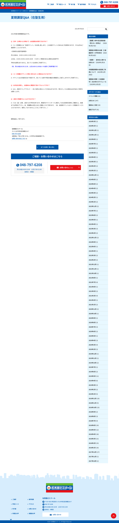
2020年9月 (92, 318)
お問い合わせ (32, 509)
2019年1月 (92, 394)
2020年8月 (92, 322)
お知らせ (91, 100)
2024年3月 (92, 193)
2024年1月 (92, 202)
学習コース (62, 4)
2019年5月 (92, 376)
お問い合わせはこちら (18, 138)
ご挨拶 (52, 4)
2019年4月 (92, 380)
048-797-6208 (16, 134)
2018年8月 (92, 416)
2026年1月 (92, 126)
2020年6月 (92, 331)
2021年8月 (92, 278)
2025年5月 (92, 153)
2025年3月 (92, 161)
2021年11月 (92, 269)
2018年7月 (92, 421)
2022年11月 (92, 237)
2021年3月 (92, 296)
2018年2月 (92, 443)
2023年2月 (92, 233)
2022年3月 (92, 255)
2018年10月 (92, 407)
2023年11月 (92, 206)
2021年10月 (92, 273)
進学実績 (83, 4)
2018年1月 (92, 448)
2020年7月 (92, 327)
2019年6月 (92, 372)
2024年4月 (92, 188)
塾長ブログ (92, 109)
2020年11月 (92, 309)
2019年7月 (92, 367)
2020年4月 (92, 340)
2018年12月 (92, 398)
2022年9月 (92, 242)
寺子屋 (73, 4)
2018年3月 (92, 439)
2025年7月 (92, 144)
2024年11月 (92, 175)
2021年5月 (92, 291)
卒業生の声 (15, 513)
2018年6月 (92, 425)
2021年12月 (92, 264)
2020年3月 (92, 345)
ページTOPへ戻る (113, 516)
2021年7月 (92, 282)
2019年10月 (92, 363)
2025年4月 (92, 157)
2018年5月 (92, 430)
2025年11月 (92, 135)
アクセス (93, 4)
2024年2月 (92, 197)
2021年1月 (92, 304)
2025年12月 (92, 130)
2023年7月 (92, 211)
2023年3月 (92, 229)
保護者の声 (32, 513)
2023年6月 (92, 215)
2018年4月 (92, 434)
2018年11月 (92, 403)
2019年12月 (92, 354)
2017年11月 (92, 456)
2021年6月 (92, 287)
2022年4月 (92, 251)
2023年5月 (92, 220)
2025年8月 (92, 139)
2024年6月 (92, 184)
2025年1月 (92, 170)
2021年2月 (92, 300)
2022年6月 (92, 246)
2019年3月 (92, 385)
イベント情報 (93, 96)
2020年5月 (92, 336)
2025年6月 (92, 148)
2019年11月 (92, 358)
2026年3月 (92, 121)
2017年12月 (92, 452)
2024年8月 (92, 179)
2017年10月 (92, 461)
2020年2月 (92, 349)
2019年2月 (92, 389)
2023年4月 (92, 224)
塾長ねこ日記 (93, 105)
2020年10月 (92, 313)
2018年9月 (92, 412)
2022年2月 (92, 260)
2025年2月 (92, 166)
